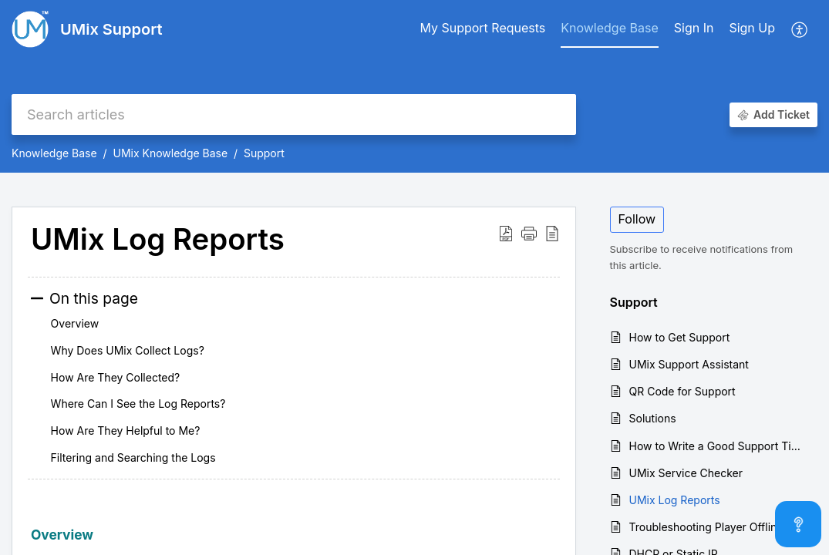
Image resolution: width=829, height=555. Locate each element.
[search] (294, 114)
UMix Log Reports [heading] (158, 240)
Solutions (652, 418)
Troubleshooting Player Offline (706, 526)
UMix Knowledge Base (170, 153)
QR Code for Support (682, 391)
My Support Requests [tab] (482, 27)
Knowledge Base (54, 153)
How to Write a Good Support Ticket (716, 445)
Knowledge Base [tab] (609, 27)
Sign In (694, 27)
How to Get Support (679, 337)
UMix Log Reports (674, 499)
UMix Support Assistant (689, 364)
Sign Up (752, 27)
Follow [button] (637, 219)
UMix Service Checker (686, 472)
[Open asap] (798, 524)
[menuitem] (694, 29)
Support (264, 153)
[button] (800, 29)
